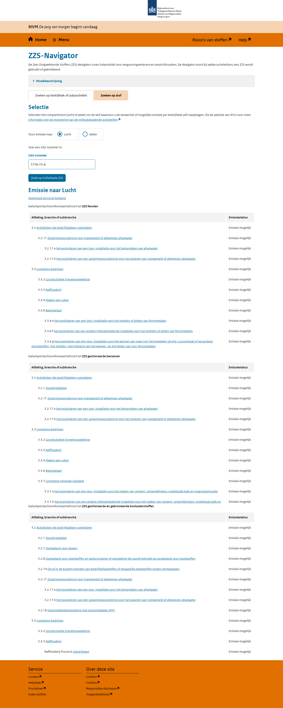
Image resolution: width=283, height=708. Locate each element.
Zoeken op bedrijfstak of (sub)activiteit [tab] (61, 95)
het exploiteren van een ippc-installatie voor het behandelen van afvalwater (107, 248)
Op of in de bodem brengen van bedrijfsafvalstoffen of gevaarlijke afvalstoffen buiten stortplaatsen (113, 569)
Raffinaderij (53, 290)
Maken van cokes (57, 300)
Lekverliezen (81, 651)
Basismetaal (54, 310)
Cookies (112, 682)
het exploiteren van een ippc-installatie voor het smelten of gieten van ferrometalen (110, 321)
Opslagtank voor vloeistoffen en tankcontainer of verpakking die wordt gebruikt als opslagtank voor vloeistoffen (120, 558)
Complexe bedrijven (49, 269)
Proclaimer (54, 688)
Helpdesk (54, 682)
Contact (54, 676)
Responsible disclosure (112, 688)
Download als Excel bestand (47, 198)
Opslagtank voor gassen (61, 548)
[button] (61, 40)
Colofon (112, 676)
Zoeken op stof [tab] (111, 95)
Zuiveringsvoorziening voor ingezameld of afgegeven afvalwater (89, 238)
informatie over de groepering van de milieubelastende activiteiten (74, 120)
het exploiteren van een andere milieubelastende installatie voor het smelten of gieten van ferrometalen (123, 331)
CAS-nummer (37, 155)
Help (246, 39)
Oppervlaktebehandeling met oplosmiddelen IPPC (81, 610)
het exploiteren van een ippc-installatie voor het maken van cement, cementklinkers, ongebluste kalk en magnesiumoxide (136, 491)
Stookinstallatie (56, 388)
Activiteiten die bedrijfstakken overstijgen (64, 228)
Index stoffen (37, 694)
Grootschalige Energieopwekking (68, 279)
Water (90, 134)
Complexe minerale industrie (65, 481)
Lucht (64, 134)
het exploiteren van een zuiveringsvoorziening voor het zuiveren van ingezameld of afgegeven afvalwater (126, 259)
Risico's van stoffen (213, 39)
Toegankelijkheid (112, 694)
